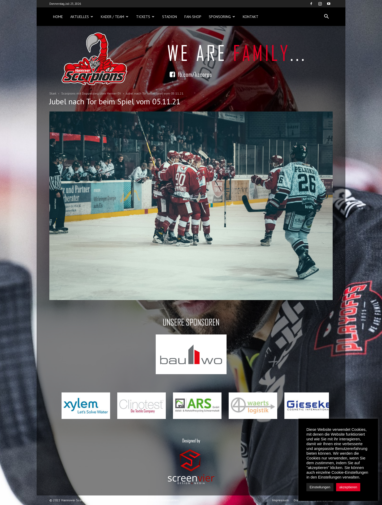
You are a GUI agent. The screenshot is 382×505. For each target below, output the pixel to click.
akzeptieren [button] (348, 487)
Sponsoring (222, 16)
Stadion (169, 16)
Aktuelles (81, 16)
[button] (326, 16)
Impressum (280, 500)
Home (58, 16)
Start (52, 93)
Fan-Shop (192, 16)
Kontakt (250, 16)
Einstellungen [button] (320, 487)
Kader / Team (114, 16)
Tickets (145, 16)
